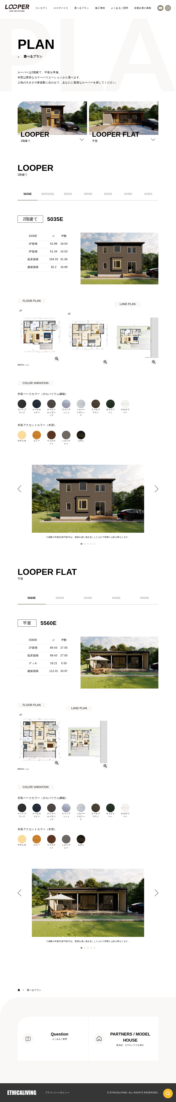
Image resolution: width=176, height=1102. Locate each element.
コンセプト (41, 8)
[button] (81, 544)
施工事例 (100, 8)
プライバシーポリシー (57, 1092)
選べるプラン (81, 8)
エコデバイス (61, 8)
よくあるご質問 (119, 8)
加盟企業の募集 (142, 8)
